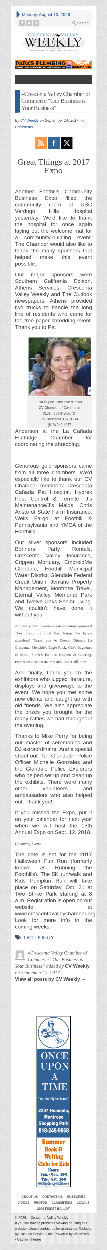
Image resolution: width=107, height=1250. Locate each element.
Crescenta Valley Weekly (48, 1218)
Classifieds (62, 1202)
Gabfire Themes (29, 1239)
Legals (83, 1202)
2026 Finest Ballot (53, 1208)
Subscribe (76, 1196)
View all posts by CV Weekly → (50, 979)
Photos (40, 1202)
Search (80, 23)
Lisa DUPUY (39, 937)
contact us (47, 1229)
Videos (23, 1202)
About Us (29, 1196)
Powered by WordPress (72, 1234)
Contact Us (52, 1196)
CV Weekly (29, 120)
